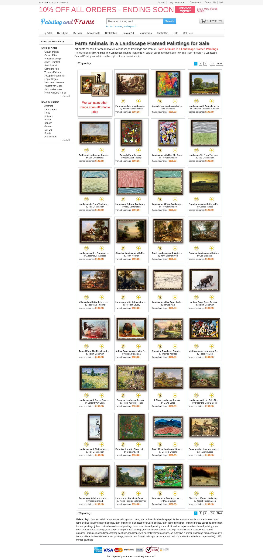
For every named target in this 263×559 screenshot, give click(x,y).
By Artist (48, 33)
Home (162, 2)
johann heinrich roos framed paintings (113, 526)
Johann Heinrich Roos (133, 109)
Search (169, 21)
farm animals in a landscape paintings (95, 523)
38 (212, 63)
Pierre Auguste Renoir (133, 403)
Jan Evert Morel (96, 158)
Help (221, 2)
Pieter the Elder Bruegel (206, 403)
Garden (48, 126)
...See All (65, 96)
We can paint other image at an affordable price (95, 107)
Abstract (48, 106)
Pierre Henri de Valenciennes (132, 501)
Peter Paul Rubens (96, 305)
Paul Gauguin (169, 501)
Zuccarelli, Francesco (96, 256)
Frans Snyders (206, 452)
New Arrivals (93, 33)
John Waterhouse (53, 89)
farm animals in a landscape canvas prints (197, 519)
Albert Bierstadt (96, 501)
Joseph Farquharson (206, 501)
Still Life (48, 130)
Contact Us (210, 2)
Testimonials (145, 33)
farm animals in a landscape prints (158, 519)
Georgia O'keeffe (169, 452)
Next (219, 63)
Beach (47, 119)
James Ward (169, 305)
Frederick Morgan (53, 58)
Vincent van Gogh (53, 86)
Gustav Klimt (133, 452)
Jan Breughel (206, 256)
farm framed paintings (173, 523)
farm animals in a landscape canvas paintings (138, 523)
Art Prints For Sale (68, 21)
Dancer (48, 123)
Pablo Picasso (206, 354)
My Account (177, 2)
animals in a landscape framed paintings (107, 533)
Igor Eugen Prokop (133, 158)
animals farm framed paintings (139, 536)
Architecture (50, 136)
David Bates (169, 403)
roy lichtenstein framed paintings (159, 529)
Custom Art (195, 2)
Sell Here (188, 33)
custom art (121, 56)
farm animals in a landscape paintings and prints (115, 519)
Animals (48, 116)
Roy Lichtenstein (169, 158)
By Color (77, 33)
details (200, 11)
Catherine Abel (51, 69)
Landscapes (50, 109)
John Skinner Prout (170, 256)
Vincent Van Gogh (96, 403)
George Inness (206, 207)
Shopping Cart (213, 20)
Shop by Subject (50, 102)
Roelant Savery (133, 305)
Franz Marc (169, 109)
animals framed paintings (198, 523)
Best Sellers (111, 33)
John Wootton (133, 256)
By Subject (62, 33)
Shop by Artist (49, 48)
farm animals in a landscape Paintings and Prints (126, 49)
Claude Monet (51, 52)
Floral (47, 112)
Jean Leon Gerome (54, 82)
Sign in (42, 2)
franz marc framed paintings (147, 526)
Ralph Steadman (206, 305)
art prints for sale (84, 49)
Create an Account (58, 2)
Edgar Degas (51, 79)
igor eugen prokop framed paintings (124, 529)
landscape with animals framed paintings (148, 533)
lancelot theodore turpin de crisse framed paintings (188, 526)
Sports (47, 133)
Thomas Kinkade (169, 354)
